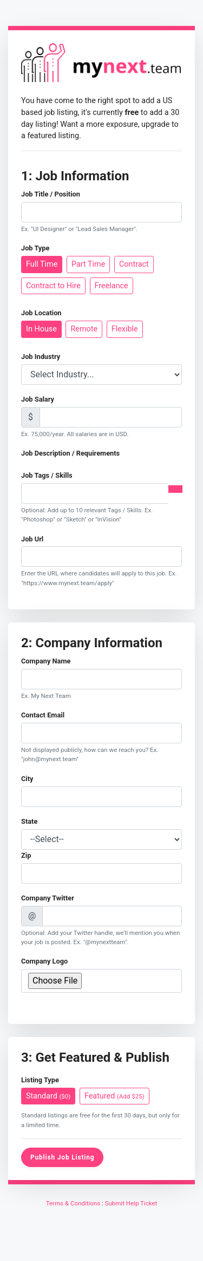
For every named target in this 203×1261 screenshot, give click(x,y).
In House (41, 328)
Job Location (41, 313)
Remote (83, 328)
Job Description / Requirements (70, 453)
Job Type (35, 248)
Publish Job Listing (62, 1157)
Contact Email (42, 715)
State (29, 821)
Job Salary (37, 399)
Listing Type (40, 1080)
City (27, 779)
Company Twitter (47, 898)
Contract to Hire (53, 285)
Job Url (32, 539)
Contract (134, 264)
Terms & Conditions (73, 1203)
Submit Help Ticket (131, 1203)
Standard (48, 1095)
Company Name (45, 661)
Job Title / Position (50, 194)
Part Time (88, 264)
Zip (26, 855)
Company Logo (44, 961)
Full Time (41, 264)
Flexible (125, 328)
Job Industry (40, 356)
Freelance (111, 285)
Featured (114, 1095)
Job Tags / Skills (47, 475)
